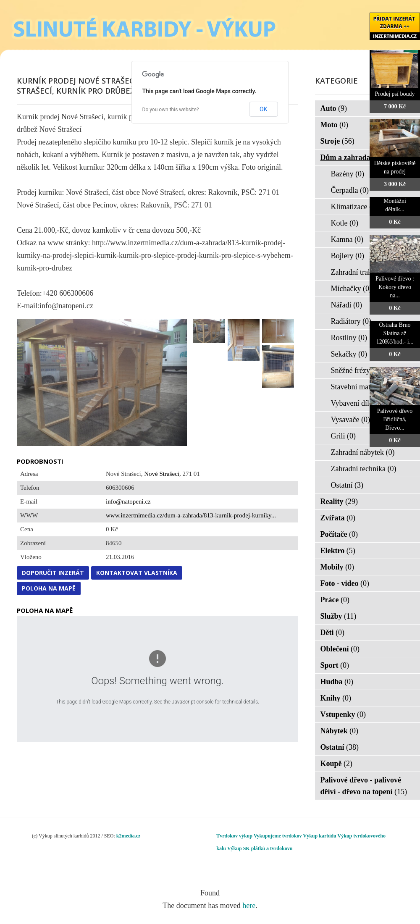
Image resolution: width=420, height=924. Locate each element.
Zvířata (338, 518)
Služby (338, 616)
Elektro (337, 550)
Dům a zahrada (350, 157)
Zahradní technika (363, 469)
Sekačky (349, 354)
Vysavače (350, 419)
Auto (333, 108)
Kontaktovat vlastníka (136, 573)
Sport (334, 665)
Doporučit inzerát (53, 573)
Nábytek (339, 731)
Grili (343, 436)
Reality (339, 501)
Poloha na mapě (49, 588)
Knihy (336, 698)
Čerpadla (350, 190)
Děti (332, 632)
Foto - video (344, 583)
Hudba (337, 681)
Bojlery (348, 256)
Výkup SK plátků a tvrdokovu (259, 848)
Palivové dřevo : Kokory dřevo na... (394, 287)
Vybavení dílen (359, 403)
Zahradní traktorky (365, 272)
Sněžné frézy (356, 370)
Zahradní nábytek (363, 452)
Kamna (347, 239)
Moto (334, 125)
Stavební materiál (363, 387)
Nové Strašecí (161, 473)
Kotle (345, 223)
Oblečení (340, 649)
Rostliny (349, 337)
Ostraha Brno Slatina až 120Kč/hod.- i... (394, 333)
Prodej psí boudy (395, 94)
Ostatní (347, 485)
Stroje (337, 141)
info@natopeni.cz (128, 501)
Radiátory (351, 321)
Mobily (337, 567)
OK (263, 109)
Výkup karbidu (319, 836)
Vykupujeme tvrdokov (278, 836)
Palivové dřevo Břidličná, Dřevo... (394, 419)
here (248, 905)
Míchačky (351, 288)
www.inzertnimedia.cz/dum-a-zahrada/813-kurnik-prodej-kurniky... (191, 515)
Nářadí (346, 305)
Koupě (336, 763)
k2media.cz (128, 836)
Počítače (339, 534)
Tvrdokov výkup (234, 836)
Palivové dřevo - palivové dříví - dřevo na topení (363, 786)
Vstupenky (343, 714)
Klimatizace (354, 206)
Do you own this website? (170, 110)
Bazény (347, 174)
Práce (334, 600)
